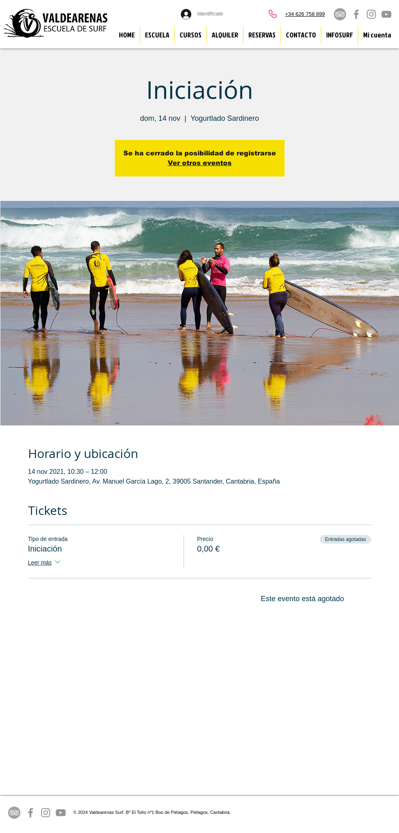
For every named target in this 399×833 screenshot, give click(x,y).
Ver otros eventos (200, 162)
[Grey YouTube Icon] (386, 14)
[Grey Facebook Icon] (356, 14)
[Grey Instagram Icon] (371, 14)
